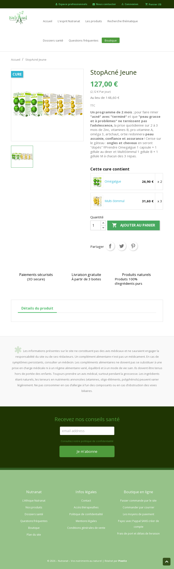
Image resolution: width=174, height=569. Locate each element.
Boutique (111, 40)
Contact (86, 500)
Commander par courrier (138, 507)
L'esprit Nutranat (69, 21)
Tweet (121, 246)
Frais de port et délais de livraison (138, 533)
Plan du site (34, 534)
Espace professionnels (71, 4)
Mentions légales (86, 521)
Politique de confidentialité (86, 514)
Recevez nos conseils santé (87, 419)
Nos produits (34, 507)
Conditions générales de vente (86, 528)
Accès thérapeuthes (86, 507)
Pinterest (133, 246)
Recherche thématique (122, 21)
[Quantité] (95, 225)
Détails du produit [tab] (37, 308)
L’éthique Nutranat (33, 500)
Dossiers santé (53, 40)
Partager (110, 246)
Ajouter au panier (133, 225)
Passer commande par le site (138, 500)
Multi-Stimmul (114, 201)
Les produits (93, 21)
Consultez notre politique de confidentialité (87, 441)
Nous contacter (104, 4)
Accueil (47, 21)
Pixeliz (122, 560)
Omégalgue (113, 181)
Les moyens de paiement (138, 514)
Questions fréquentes (83, 40)
